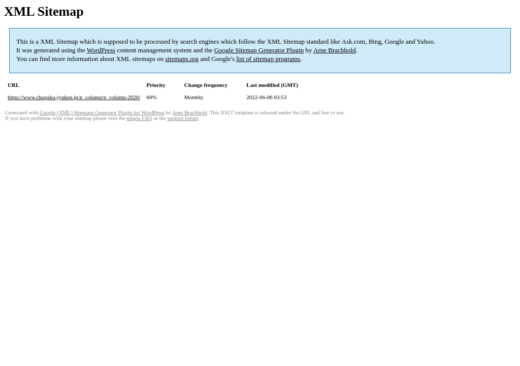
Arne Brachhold (334, 50)
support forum (182, 118)
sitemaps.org (182, 59)
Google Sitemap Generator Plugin (259, 50)
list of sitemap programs (268, 59)
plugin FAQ (139, 118)
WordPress (101, 50)
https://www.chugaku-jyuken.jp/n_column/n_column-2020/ (74, 97)
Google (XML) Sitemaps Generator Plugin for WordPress (102, 112)
